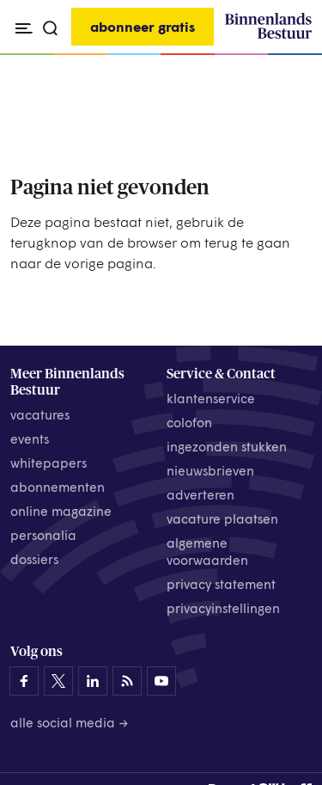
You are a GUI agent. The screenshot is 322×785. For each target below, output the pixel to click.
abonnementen (57, 486)
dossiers (34, 559)
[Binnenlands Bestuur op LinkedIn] (92, 681)
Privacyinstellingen (223, 608)
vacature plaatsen (222, 518)
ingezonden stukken (227, 446)
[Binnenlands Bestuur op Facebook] (24, 681)
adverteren (200, 494)
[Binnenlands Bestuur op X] (58, 681)
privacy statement (221, 584)
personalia (43, 535)
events (29, 438)
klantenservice (211, 398)
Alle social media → (69, 722)
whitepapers (48, 462)
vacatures (40, 414)
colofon (189, 422)
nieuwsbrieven (210, 470)
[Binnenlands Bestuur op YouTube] (161, 681)
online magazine (61, 510)
